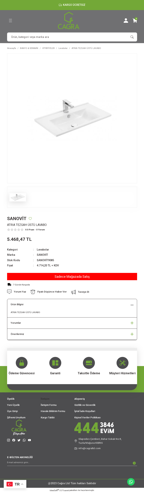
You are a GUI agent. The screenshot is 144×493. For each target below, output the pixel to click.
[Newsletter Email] (72, 463)
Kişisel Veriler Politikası (87, 417)
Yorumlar (16, 322)
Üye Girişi (12, 411)
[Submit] (134, 463)
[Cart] (135, 20)
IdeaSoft (54, 490)
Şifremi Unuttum (16, 417)
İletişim (45, 398)
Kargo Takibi (48, 417)
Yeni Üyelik (13, 405)
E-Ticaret (65, 490)
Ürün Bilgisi (17, 304)
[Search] (72, 36)
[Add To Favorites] (30, 218)
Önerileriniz (17, 334)
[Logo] (68, 20)
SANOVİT (42, 254)
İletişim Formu (49, 405)
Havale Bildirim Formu (53, 411)
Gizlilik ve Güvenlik (84, 405)
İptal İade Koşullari (84, 411)
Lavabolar (43, 249)
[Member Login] (126, 20)
